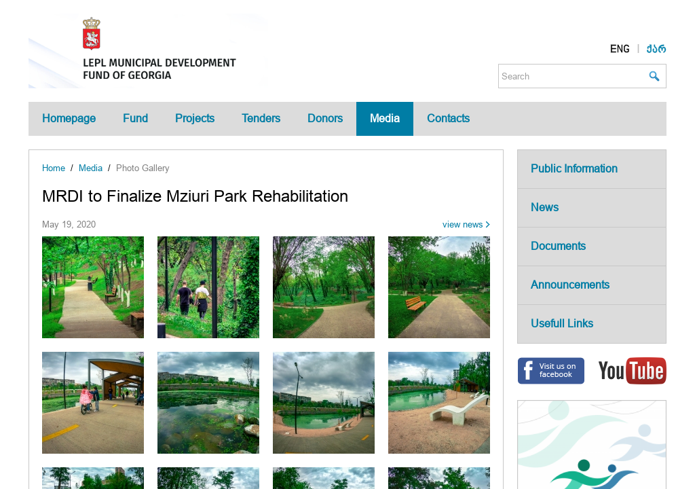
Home (53, 168)
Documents (558, 246)
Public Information (574, 169)
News (545, 207)
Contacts (448, 118)
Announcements (570, 285)
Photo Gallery (143, 168)
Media (385, 118)
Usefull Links (562, 323)
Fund (135, 118)
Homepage (69, 118)
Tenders (261, 118)
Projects (194, 118)
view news (463, 224)
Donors (325, 118)
